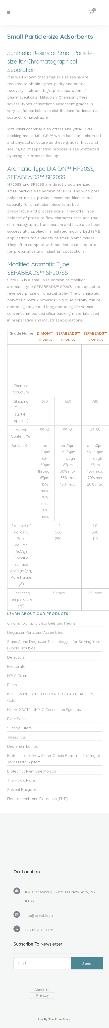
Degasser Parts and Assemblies (35, 632)
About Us (42, 990)
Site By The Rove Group (54, 1019)
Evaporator (17, 666)
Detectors (16, 657)
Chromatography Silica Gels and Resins (41, 623)
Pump (12, 684)
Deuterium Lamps (22, 746)
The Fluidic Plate (21, 780)
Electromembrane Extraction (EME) (37, 798)
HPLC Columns (19, 675)
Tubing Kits (16, 737)
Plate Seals (16, 718)
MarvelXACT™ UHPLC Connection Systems (44, 709)
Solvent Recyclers (22, 789)
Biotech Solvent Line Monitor (32, 771)
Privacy (42, 995)
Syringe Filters (19, 728)
